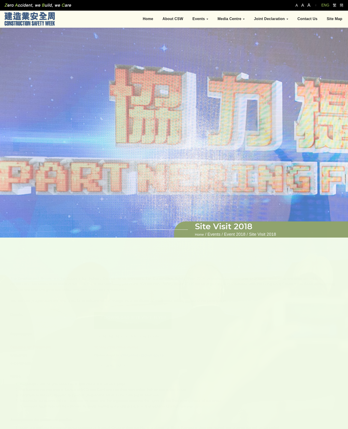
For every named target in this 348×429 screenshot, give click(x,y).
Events (199, 19)
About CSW (171, 19)
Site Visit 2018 (262, 234)
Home (147, 19)
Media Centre (230, 19)
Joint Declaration (270, 19)
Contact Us (306, 19)
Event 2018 (234, 234)
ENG (325, 5)
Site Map (333, 19)
